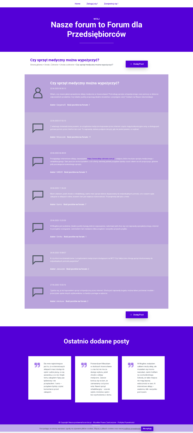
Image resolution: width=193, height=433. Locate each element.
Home (77, 4)
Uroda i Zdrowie (51, 65)
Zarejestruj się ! (111, 4)
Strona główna (36, 65)
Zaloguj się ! (92, 4)
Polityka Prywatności (126, 424)
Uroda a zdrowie (67, 65)
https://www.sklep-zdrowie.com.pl (100, 158)
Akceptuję (147, 429)
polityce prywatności (132, 429)
